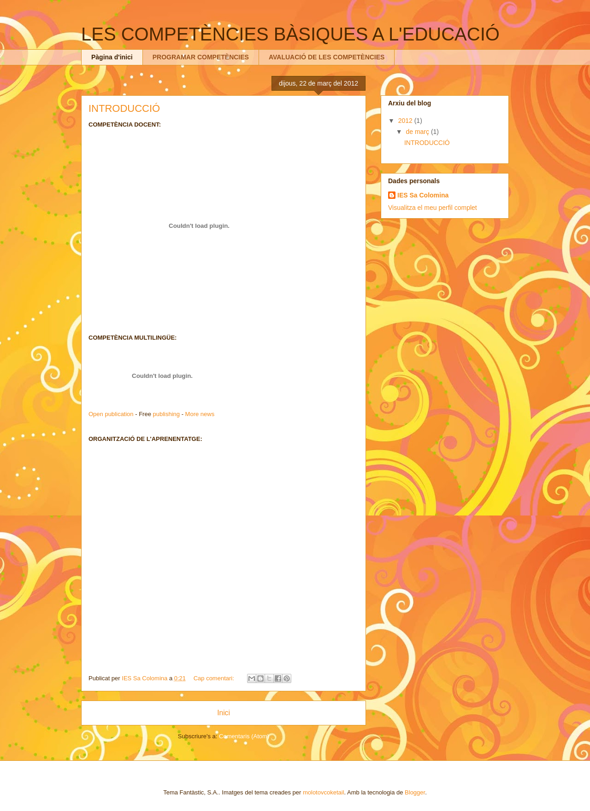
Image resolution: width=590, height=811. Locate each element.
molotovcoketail (323, 792)
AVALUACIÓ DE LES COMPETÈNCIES (327, 57)
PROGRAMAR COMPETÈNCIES (201, 57)
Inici (223, 713)
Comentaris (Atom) (244, 736)
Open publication (111, 414)
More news (200, 414)
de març (418, 131)
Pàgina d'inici (112, 57)
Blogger (415, 792)
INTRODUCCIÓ (124, 108)
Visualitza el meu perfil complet (432, 207)
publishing (166, 414)
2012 (406, 120)
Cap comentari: (215, 678)
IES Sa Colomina (422, 195)
